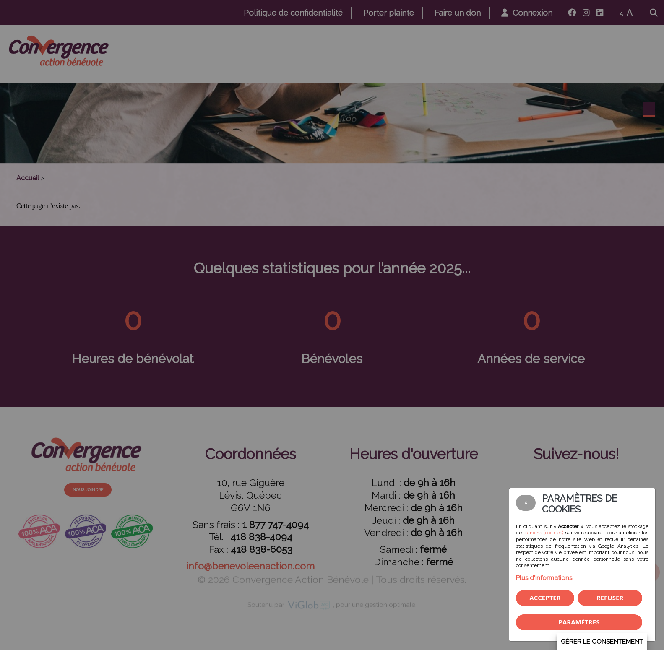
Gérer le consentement (602, 641)
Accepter (544, 597)
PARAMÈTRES (579, 622)
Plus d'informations (544, 578)
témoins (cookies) (543, 533)
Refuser (609, 597)
